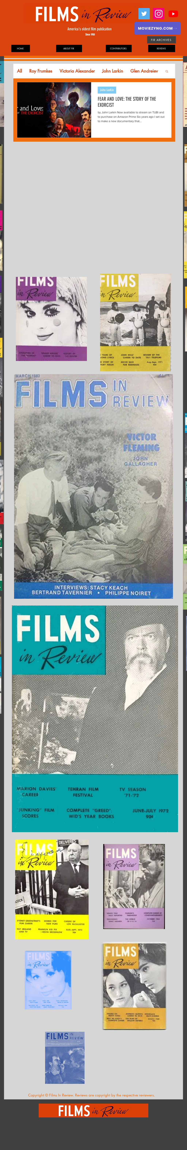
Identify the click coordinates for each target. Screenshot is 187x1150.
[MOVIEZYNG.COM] (157, 28)
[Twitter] (144, 13)
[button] (167, 71)
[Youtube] (173, 13)
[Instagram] (158, 13)
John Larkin (112, 71)
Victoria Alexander (77, 71)
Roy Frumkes (40, 71)
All (19, 71)
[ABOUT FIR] (69, 48)
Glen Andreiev (144, 71)
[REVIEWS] (161, 48)
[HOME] (20, 48)
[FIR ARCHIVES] (161, 39)
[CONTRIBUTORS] (119, 48)
